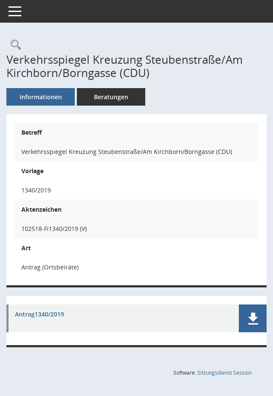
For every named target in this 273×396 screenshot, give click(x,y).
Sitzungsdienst (224, 372)
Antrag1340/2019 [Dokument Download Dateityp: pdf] (39, 314)
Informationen (41, 97)
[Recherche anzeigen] (13, 45)
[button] (253, 318)
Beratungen (111, 97)
